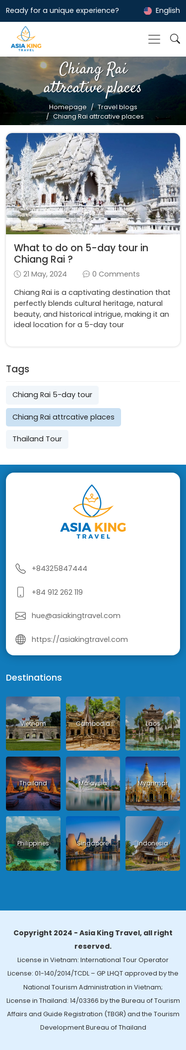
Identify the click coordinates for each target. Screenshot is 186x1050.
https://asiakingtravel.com (80, 639)
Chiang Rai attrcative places (63, 417)
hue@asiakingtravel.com (76, 616)
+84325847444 (59, 568)
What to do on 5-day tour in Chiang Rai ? (81, 253)
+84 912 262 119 (57, 592)
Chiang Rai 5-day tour (52, 395)
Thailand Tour (37, 439)
